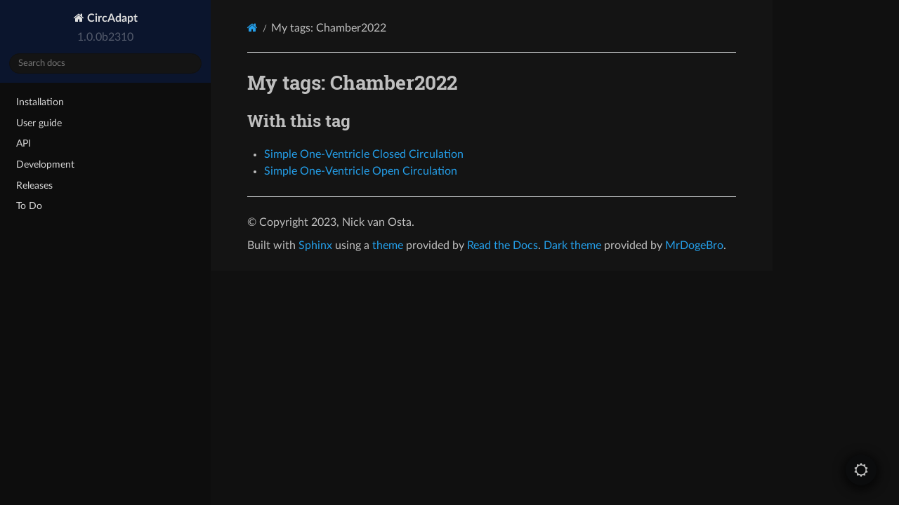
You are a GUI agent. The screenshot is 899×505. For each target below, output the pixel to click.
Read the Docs (502, 245)
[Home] (252, 28)
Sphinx (315, 245)
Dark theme (572, 245)
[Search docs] (105, 63)
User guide (39, 123)
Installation (40, 102)
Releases (34, 185)
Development (45, 164)
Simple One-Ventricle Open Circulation (360, 171)
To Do (29, 206)
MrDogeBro (694, 245)
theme (387, 245)
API (23, 143)
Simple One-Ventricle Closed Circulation (364, 154)
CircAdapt (111, 18)
